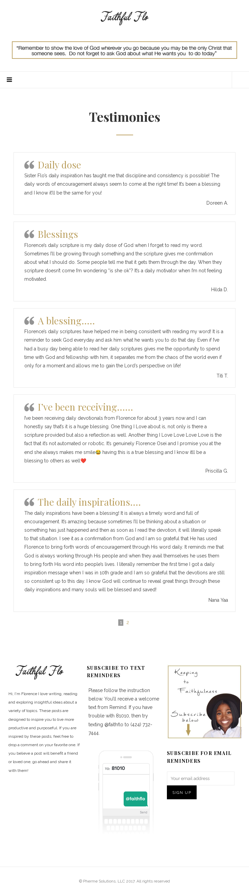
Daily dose (59, 164)
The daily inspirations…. (89, 502)
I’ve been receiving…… (85, 406)
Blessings (58, 234)
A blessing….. (66, 320)
